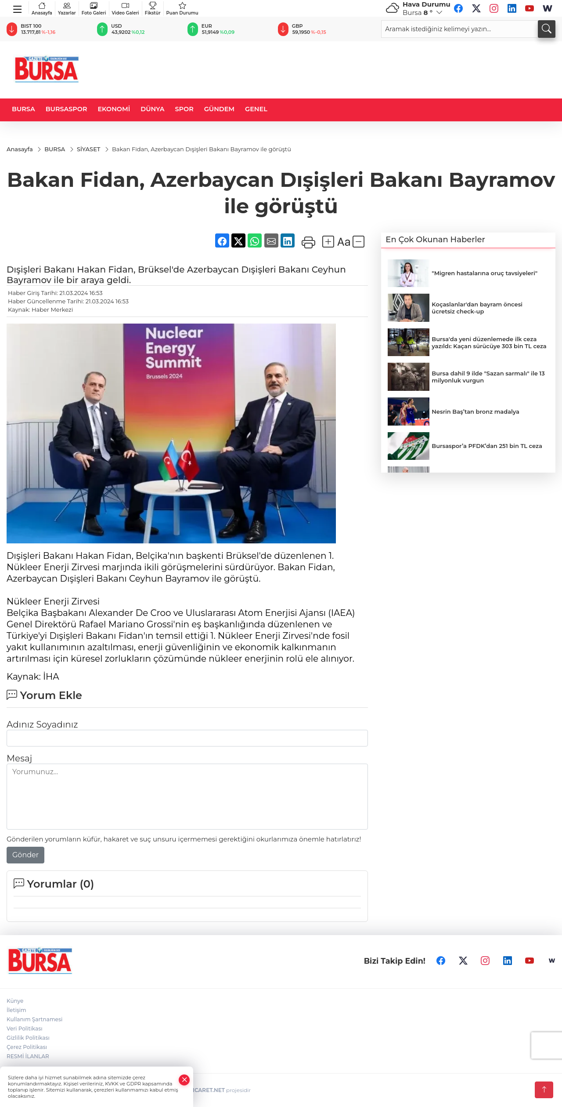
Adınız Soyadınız (42, 724)
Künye (15, 1001)
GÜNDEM (219, 109)
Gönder (25, 855)
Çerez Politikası (27, 1047)
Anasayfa (42, 8)
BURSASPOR (66, 109)
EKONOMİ (113, 109)
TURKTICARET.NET (200, 1090)
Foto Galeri (94, 8)
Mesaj (19, 758)
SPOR (184, 109)
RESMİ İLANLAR (28, 1056)
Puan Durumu (182, 8)
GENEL (256, 109)
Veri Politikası (25, 1028)
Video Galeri (125, 8)
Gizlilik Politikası (28, 1037)
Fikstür (153, 8)
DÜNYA (152, 109)
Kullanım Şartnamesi (34, 1019)
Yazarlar (67, 8)
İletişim (16, 1010)
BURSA (23, 109)
